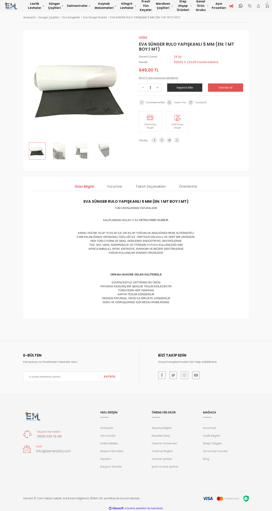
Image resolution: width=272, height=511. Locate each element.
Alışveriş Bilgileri (162, 428)
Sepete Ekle (185, 87)
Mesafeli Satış (161, 436)
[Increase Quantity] (157, 87)
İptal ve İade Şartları (165, 467)
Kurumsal (209, 428)
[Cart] (267, 6)
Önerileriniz (188, 186)
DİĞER (143, 37)
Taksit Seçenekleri (151, 186)
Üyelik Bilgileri (211, 436)
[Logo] (10, 6)
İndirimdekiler (109, 443)
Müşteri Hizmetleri (111, 451)
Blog (206, 459)
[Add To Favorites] (152, 102)
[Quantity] (150, 87)
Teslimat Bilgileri (162, 451)
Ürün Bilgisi (84, 186)
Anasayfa (106, 428)
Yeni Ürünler (108, 436)
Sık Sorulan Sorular (215, 451)
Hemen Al (225, 87)
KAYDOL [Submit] (110, 376)
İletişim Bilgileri (212, 443)
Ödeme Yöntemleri (164, 443)
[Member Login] (258, 6)
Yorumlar (114, 186)
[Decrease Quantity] (143, 87)
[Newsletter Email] (72, 376)
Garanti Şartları (162, 459)
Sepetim (105, 459)
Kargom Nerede (111, 467)
